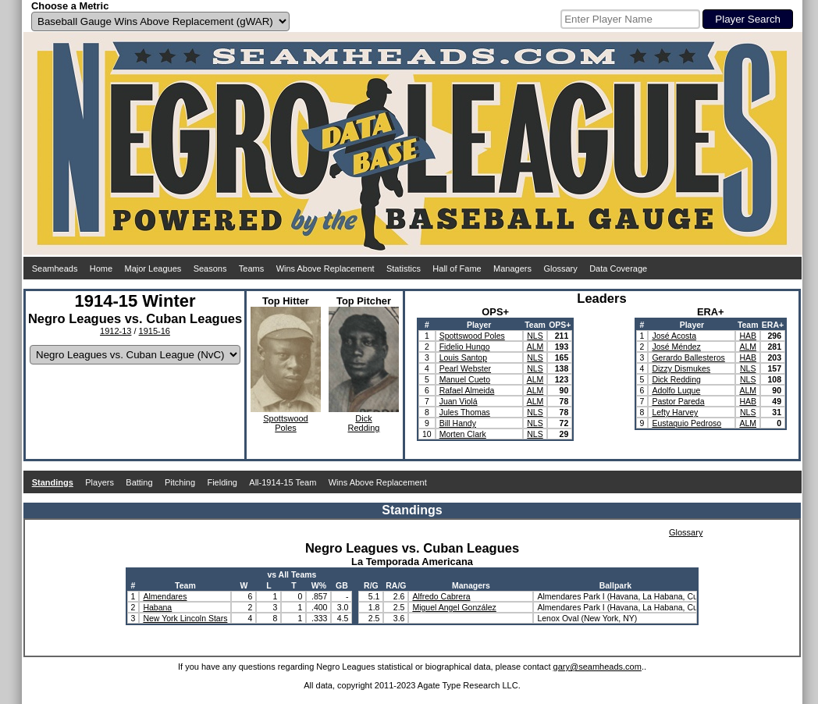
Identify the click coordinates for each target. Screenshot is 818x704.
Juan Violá (458, 401)
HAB (747, 335)
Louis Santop (463, 357)
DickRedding (364, 423)
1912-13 (115, 331)
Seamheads (55, 268)
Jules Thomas (464, 412)
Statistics (403, 268)
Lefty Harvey (675, 412)
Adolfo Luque (676, 390)
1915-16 (154, 331)
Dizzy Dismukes (681, 368)
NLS (534, 335)
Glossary (560, 268)
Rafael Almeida (467, 390)
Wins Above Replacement (325, 268)
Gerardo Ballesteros (688, 357)
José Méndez (676, 346)
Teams (251, 268)
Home (101, 268)
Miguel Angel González (454, 607)
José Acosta (674, 335)
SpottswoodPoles (285, 423)
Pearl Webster (465, 368)
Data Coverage (618, 268)
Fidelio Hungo (464, 346)
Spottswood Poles (472, 335)
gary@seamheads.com (597, 666)
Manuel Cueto (464, 379)
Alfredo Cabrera (441, 596)
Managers (512, 268)
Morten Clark (462, 434)
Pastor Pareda (678, 401)
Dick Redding (676, 379)
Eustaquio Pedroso (686, 423)
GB (342, 585)
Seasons (210, 268)
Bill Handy (457, 423)
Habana (157, 607)
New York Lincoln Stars (185, 618)
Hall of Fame (456, 268)
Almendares (165, 596)
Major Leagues (153, 268)
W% (318, 585)
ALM (535, 346)
